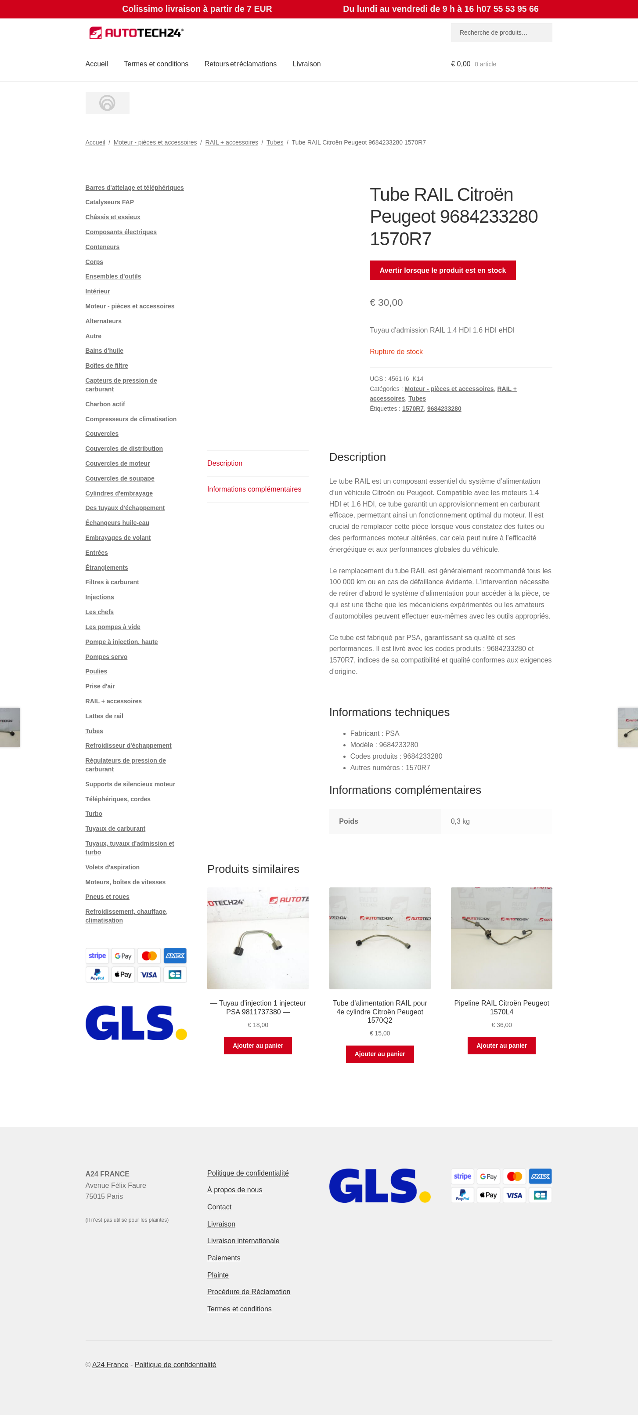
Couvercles (102, 433)
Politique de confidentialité (248, 1173)
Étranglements (107, 567)
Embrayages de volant (118, 537)
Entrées (97, 552)
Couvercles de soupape (120, 478)
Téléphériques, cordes (118, 799)
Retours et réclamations (241, 64)
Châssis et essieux (113, 217)
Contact (219, 1207)
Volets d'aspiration (113, 867)
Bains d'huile (105, 350)
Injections (100, 597)
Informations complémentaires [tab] (254, 489)
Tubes (275, 142)
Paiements (224, 1258)
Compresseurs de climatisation (131, 419)
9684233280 (444, 408)
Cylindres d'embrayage (119, 493)
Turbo (94, 813)
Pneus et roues (108, 896)
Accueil (97, 64)
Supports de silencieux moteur (131, 784)
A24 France (110, 1364)
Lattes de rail (104, 716)
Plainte (218, 1275)
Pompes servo (107, 656)
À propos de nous (234, 1190)
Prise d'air (100, 686)
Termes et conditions (156, 64)
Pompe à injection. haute (122, 641)
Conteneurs (103, 246)
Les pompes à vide (113, 626)
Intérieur (98, 291)
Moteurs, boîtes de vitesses (126, 882)
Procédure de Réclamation (248, 1292)
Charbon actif (105, 404)
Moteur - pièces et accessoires (155, 142)
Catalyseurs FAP (110, 202)
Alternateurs (104, 321)
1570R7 (413, 408)
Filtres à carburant (112, 582)
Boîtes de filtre (107, 365)
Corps (94, 261)
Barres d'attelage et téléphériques (135, 187)
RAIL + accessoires (231, 142)
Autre (94, 336)
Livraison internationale (243, 1241)
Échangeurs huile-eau (117, 522)
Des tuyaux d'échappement (125, 507)
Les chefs (100, 611)
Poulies (97, 671)
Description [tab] (224, 463)
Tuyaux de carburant (116, 828)
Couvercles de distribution (124, 448)
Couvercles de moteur (118, 463)
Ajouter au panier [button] (258, 1045)
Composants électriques (121, 231)
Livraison (307, 64)
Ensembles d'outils (113, 276)
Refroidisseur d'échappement (129, 745)
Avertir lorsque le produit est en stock (443, 270)
